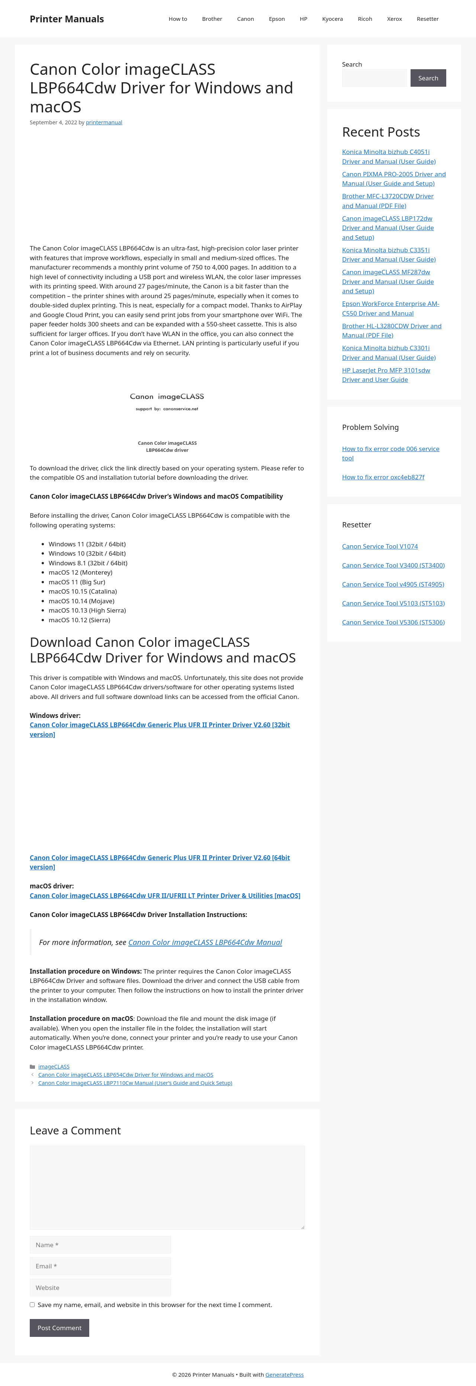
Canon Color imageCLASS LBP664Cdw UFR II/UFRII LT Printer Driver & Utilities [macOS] (165, 895)
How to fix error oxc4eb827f (383, 477)
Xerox (394, 18)
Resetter (428, 18)
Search (352, 64)
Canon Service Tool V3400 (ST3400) (393, 565)
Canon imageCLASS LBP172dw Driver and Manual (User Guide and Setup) (388, 228)
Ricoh (365, 18)
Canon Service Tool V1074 (380, 546)
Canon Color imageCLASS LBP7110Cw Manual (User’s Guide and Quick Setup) (135, 1082)
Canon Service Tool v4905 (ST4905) (393, 584)
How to (178, 18)
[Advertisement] (167, 191)
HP (303, 18)
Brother (212, 18)
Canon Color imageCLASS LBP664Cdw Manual (205, 942)
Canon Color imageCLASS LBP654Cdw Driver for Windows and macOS (125, 1074)
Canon (245, 18)
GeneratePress (285, 1374)
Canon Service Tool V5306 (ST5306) (393, 622)
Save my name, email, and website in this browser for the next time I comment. (155, 1304)
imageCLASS (54, 1066)
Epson (277, 18)
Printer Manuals (67, 18)
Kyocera (332, 18)
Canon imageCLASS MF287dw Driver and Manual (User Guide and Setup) (388, 281)
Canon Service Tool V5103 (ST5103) (393, 603)
